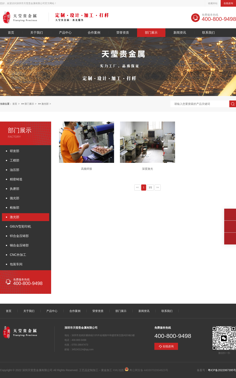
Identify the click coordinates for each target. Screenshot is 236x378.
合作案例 (94, 32)
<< (137, 187)
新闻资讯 (179, 32)
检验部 (14, 207)
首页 (11, 32)
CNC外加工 (18, 254)
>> (157, 187)
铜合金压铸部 (19, 245)
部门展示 (151, 32)
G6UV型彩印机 (20, 226)
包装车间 (16, 264)
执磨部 (14, 188)
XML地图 (118, 370)
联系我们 (208, 32)
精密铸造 (16, 179)
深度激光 (147, 168)
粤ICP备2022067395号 (222, 370)
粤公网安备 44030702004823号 (146, 370)
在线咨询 (228, 3)
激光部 (45, 103)
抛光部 (14, 198)
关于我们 (36, 32)
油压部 (14, 169)
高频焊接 (86, 168)
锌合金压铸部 (19, 236)
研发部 (14, 151)
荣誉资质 (122, 32)
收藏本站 (213, 3)
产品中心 (65, 32)
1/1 (150, 187)
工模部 (14, 160)
